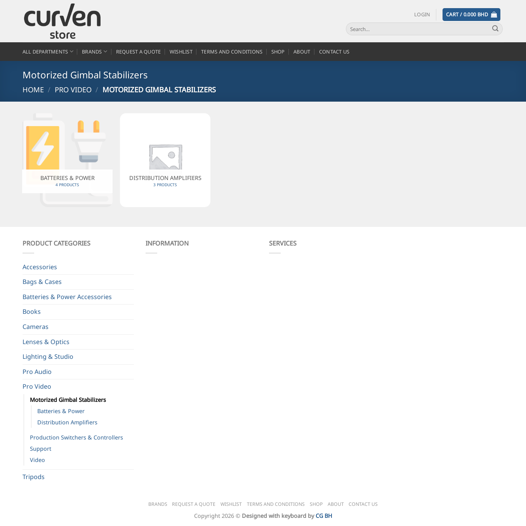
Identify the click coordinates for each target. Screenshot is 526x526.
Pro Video (73, 89)
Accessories (40, 267)
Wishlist (181, 51)
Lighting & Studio (48, 356)
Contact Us (334, 51)
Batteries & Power (61, 411)
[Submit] (495, 29)
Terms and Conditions (231, 51)
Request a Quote (138, 51)
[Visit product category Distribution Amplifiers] (165, 160)
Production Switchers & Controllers (76, 437)
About (301, 51)
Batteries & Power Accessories (67, 296)
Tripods (34, 476)
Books (32, 311)
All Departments (48, 51)
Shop (278, 51)
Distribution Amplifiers (67, 422)
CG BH (324, 515)
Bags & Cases (42, 281)
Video (37, 460)
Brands (94, 51)
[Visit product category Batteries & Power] (67, 160)
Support (40, 448)
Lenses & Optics (46, 341)
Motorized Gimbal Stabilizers (68, 399)
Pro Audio (37, 371)
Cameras (36, 326)
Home (33, 89)
